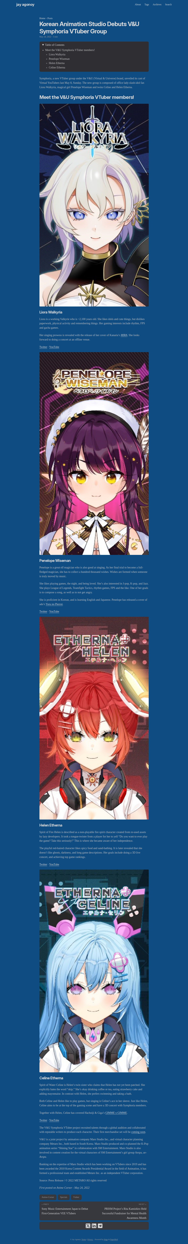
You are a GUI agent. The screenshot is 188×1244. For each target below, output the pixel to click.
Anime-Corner (48, 1197)
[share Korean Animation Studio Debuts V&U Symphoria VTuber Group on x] (88, 1226)
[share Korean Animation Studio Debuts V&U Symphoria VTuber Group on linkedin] (94, 1226)
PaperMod (114, 1239)
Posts (50, 18)
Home (42, 18)
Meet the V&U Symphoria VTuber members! (70, 50)
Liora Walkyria (57, 54)
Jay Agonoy (25, 4)
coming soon (138, 1131)
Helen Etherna (56, 63)
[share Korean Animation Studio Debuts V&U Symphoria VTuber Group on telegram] (100, 1226)
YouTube (54, 346)
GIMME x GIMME (116, 1112)
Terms (83, 1239)
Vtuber (76, 1197)
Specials (63, 1197)
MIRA (124, 335)
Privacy (90, 1239)
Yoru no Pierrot (54, 604)
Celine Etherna (57, 67)
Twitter (43, 346)
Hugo (106, 1239)
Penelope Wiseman (59, 58)
